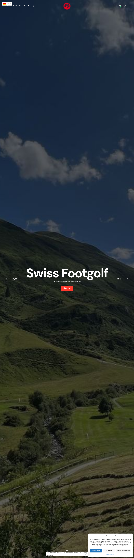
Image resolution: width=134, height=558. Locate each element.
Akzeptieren (96, 550)
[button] (130, 536)
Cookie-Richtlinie (110, 554)
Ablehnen (109, 550)
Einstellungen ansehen (123, 550)
